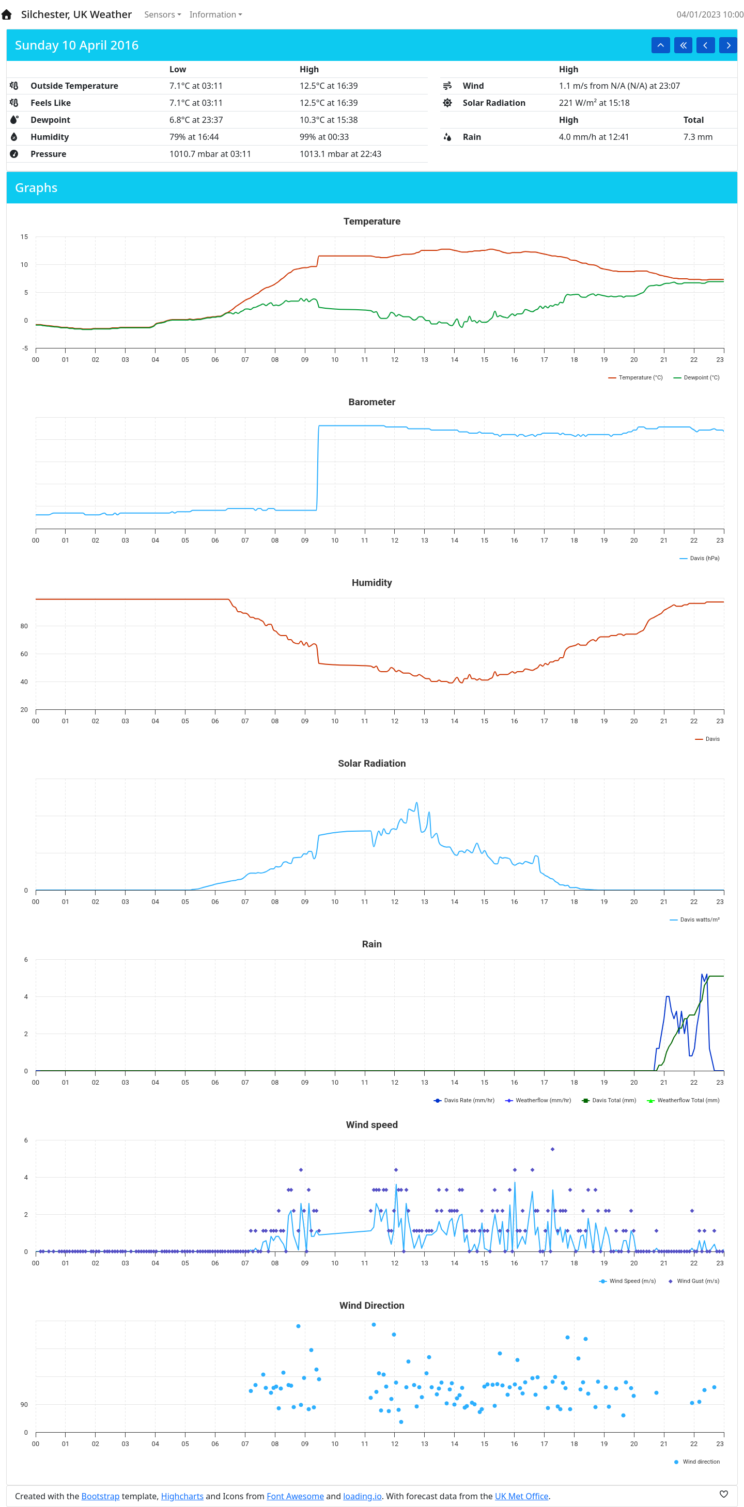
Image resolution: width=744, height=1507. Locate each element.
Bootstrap (101, 1496)
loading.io (362, 1496)
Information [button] (213, 14)
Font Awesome (295, 1496)
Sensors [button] (160, 14)
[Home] (6, 14)
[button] (661, 45)
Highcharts (182, 1496)
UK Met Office (522, 1496)
